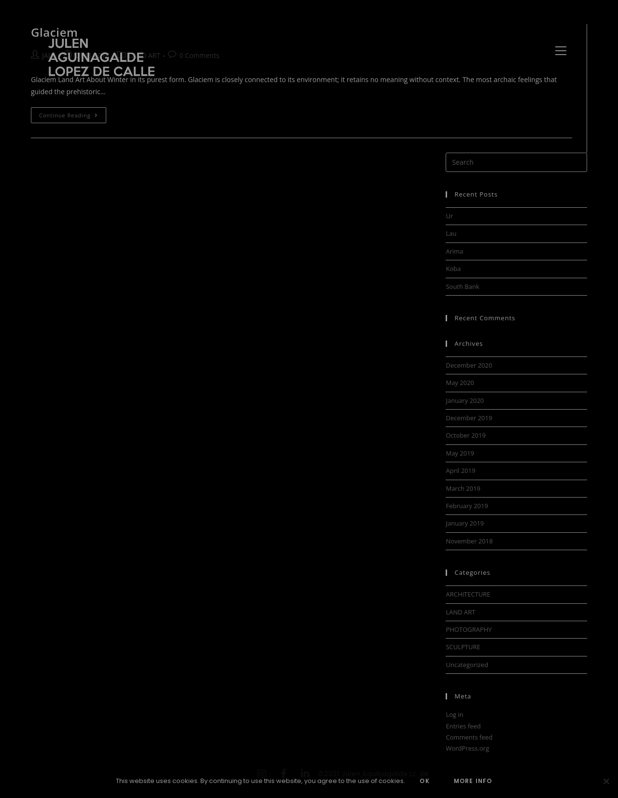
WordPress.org (467, 748)
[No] (606, 781)
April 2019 (460, 470)
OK (424, 781)
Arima (454, 251)
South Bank (462, 286)
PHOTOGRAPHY (469, 629)
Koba (453, 268)
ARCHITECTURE (468, 594)
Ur (449, 216)
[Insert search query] (516, 162)
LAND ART (460, 612)
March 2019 (463, 488)
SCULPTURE (463, 646)
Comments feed (469, 737)
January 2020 (465, 400)
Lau (451, 233)
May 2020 (460, 382)
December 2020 (469, 365)
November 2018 (469, 541)
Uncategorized (467, 664)
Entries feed (463, 726)
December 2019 (469, 417)
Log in (454, 714)
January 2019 (465, 523)
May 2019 (460, 453)
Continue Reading (72, 113)
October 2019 (465, 435)
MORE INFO (473, 781)
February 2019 (467, 505)
